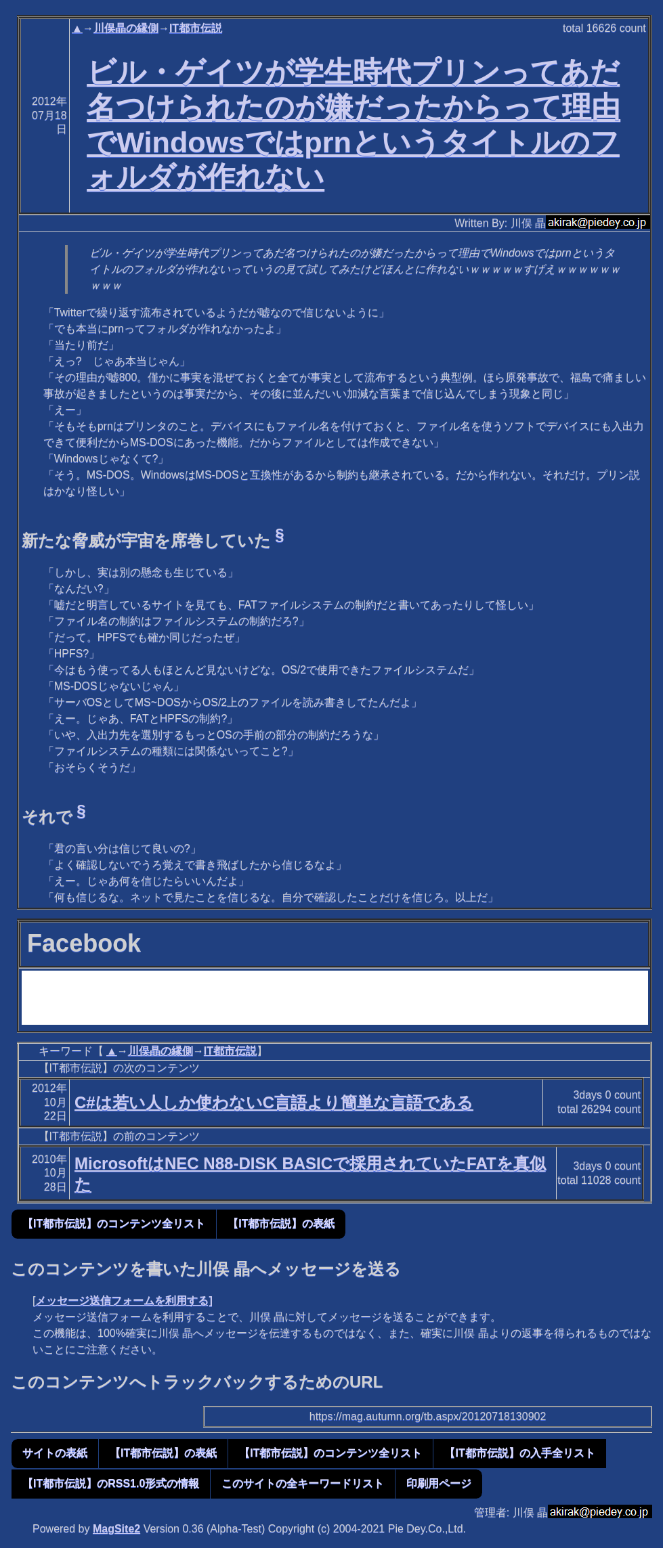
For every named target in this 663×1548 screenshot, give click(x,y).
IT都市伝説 (195, 28)
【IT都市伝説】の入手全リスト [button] (519, 1453)
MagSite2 (116, 1528)
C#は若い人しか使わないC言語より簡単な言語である (273, 1102)
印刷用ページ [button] (438, 1483)
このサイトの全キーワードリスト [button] (302, 1483)
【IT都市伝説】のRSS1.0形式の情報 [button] (110, 1483)
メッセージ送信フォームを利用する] (123, 1300)
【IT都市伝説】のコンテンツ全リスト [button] (113, 1223)
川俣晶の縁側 (125, 28)
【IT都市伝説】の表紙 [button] (281, 1223)
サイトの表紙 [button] (54, 1453)
